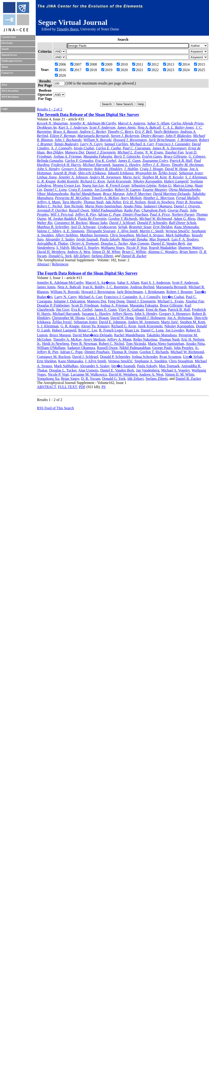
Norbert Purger (183, 214)
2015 (199, 64)
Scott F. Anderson (102, 127)
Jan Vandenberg (147, 370)
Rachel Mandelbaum (85, 194)
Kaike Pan (132, 210)
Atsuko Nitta (132, 206)
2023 (168, 70)
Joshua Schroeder (145, 357)
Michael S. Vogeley (85, 248)
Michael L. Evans (130, 152)
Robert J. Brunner (179, 292)
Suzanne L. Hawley (126, 165)
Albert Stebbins (66, 235)
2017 (75, 70)
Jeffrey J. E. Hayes (156, 165)
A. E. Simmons (73, 231)
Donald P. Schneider (152, 223)
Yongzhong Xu (48, 379)
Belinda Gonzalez (50, 161)
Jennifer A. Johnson (73, 177)
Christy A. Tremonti (84, 243)
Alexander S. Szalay (60, 239)
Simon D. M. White (106, 252)
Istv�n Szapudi (123, 366)
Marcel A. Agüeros (131, 123)
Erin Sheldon (162, 227)
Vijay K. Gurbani (131, 309)
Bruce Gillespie (175, 156)
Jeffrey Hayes (122, 314)
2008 (91, 64)
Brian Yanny (188, 252)
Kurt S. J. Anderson (72, 127)
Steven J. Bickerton (125, 136)
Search (5, 49)
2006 (60, 64)
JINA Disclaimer (10, 97)
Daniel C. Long (55, 190)
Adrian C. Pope (109, 214)
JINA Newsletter (10, 91)
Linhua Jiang (47, 177)
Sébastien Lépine (143, 185)
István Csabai (84, 148)
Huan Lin (132, 330)
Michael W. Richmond (155, 219)
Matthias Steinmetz (94, 235)
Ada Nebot (113, 202)
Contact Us (7, 73)
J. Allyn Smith (127, 231)
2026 (60, 75)
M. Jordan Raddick (62, 219)
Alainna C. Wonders (163, 252)
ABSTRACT (46, 387)
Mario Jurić (131, 177)
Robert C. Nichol (49, 206)
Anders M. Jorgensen (105, 177)
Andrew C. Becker (92, 132)
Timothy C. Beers (120, 132)
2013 (168, 64)
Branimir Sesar (140, 227)
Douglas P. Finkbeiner (53, 305)
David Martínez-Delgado (171, 194)
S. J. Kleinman (196, 177)
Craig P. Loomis (80, 190)
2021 (137, 70)
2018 (91, 70)
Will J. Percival (62, 214)
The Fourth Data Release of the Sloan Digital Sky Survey (87, 273)
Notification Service (11, 61)
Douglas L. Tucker (114, 243)
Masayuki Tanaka (134, 239)
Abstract (43, 264)
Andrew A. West (78, 252)
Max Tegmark (159, 239)
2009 (106, 64)
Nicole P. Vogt (136, 248)
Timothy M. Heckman (187, 165)
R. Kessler (176, 177)
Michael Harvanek (96, 165)
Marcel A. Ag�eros (100, 283)
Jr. (38, 344)
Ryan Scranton (170, 357)
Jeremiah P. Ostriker (52, 210)
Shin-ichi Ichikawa (92, 173)
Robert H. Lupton (127, 190)
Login (4, 109)
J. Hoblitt (131, 169)
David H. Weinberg (51, 252)
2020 (122, 70)
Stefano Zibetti (102, 256)
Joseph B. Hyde (64, 173)
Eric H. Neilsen (134, 202)
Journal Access (9, 55)
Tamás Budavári (66, 144)
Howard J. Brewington (130, 140)
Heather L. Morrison (158, 198)
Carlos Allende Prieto (187, 123)
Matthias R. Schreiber (53, 227)
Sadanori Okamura (157, 206)
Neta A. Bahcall (149, 127)
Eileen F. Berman (62, 136)
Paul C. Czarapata (136, 148)
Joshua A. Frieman (67, 156)
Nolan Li (164, 185)
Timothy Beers (67, 29)
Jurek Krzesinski (119, 181)
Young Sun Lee (93, 185)
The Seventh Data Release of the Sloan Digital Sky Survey (88, 114)
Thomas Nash (93, 202)
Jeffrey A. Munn (48, 202)
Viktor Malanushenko (53, 194)
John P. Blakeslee (178, 136)
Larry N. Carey (91, 144)
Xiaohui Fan (174, 152)
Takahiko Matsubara (161, 335)
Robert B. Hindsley (108, 169)
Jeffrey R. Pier (85, 214)
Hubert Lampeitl (176, 181)
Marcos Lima (183, 185)
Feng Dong (116, 301)
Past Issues (7, 43)
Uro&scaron (107, 227)
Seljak (122, 227)
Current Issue (8, 37)
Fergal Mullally (187, 198)
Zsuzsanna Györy (155, 161)
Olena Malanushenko (184, 190)
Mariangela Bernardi (93, 136)
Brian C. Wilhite (134, 252)
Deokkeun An (47, 127)
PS (104, 387)
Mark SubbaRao (178, 235)
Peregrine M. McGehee (72, 198)
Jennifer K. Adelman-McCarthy (92, 123)
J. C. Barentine (117, 287)
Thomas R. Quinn (124, 352)
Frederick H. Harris (66, 165)
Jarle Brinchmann (162, 140)
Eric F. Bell (143, 132)
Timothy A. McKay (105, 198)
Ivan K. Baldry (93, 287)
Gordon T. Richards (122, 219)
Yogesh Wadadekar (162, 248)
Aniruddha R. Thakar (52, 243)
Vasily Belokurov (166, 132)
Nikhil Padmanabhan (106, 210)
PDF (82, 387)
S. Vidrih (62, 248)
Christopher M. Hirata (68, 318)
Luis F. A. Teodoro (184, 239)
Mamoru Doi (74, 152)
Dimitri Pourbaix (135, 214)
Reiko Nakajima (145, 339)
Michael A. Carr (142, 144)
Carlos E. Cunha (108, 148)
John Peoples (183, 348)
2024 (184, 70)
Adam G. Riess (184, 219)
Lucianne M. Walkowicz (89, 374)
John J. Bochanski (67, 140)
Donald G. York (60, 256)
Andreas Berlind (142, 287)
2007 (75, 64)
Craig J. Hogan (151, 169)
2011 (137, 64)
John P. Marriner (138, 194)
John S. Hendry (48, 169)
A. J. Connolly (61, 148)
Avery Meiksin (130, 198)
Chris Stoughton (122, 235)
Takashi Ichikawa (121, 173)
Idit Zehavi (81, 256)
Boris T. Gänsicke (127, 156)
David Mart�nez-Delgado (92, 335)
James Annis (126, 127)
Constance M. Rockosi (70, 223)
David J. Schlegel (122, 223)
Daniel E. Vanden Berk (168, 243)
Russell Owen (79, 210)
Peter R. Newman (189, 202)
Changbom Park (153, 210)
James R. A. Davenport (169, 148)
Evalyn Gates (152, 156)
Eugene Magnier (155, 190)
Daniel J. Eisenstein (100, 152)
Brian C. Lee (87, 330)
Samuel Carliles (116, 144)
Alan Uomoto (139, 243)
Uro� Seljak (193, 357)
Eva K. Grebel (105, 161)
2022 (153, 70)
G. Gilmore (197, 156)
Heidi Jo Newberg (161, 202)
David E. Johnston (112, 322)
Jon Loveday (103, 190)
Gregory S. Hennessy (76, 169)
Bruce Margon (113, 194)
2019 (106, 70)
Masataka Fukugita (97, 156)
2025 (199, 70)
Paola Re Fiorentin (92, 219)
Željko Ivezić (167, 173)
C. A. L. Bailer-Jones (178, 127)
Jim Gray (62, 309)
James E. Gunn (129, 161)
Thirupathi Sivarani (100, 231)
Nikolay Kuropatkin (147, 181)
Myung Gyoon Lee (66, 185)
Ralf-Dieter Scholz (182, 223)
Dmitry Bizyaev (152, 136)
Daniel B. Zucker (134, 256)
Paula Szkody (110, 239)
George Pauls (178, 210)
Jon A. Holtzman (179, 318)
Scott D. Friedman (85, 305)
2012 (153, 64)
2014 (184, 64)
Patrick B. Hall (181, 161)
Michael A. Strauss (150, 235)
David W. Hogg (176, 169)
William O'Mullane (51, 348)
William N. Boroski (97, 140)
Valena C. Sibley (49, 231)
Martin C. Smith (152, 231)
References (60, 264)
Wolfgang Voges (112, 248)
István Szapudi (87, 239)
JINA (4, 85)
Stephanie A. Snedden (150, 361)
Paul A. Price (160, 214)
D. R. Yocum (90, 379)
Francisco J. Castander (172, 144)
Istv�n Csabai (173, 297)
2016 (60, 70)
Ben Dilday (55, 152)
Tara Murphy (71, 202)
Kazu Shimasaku (186, 227)
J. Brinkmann (187, 140)
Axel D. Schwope (83, 227)
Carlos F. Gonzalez (79, 161)
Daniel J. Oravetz (187, 206)
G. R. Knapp (46, 181)
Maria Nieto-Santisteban (103, 206)
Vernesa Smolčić (177, 231)
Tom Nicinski (73, 206)
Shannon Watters (190, 248)
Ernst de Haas (156, 309)
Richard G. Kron (92, 181)
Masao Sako (98, 223)
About (4, 67)
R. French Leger (117, 185)
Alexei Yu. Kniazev (95, 326)
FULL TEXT (67, 387)
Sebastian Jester (191, 173)
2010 (122, 64)
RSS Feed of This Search (55, 408)
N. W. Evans (154, 152)
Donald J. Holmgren (150, 318)
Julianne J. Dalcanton (69, 301)
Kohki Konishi (67, 181)
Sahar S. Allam (158, 123)
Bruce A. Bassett (65, 132)
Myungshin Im (145, 173)
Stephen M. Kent (154, 177)
